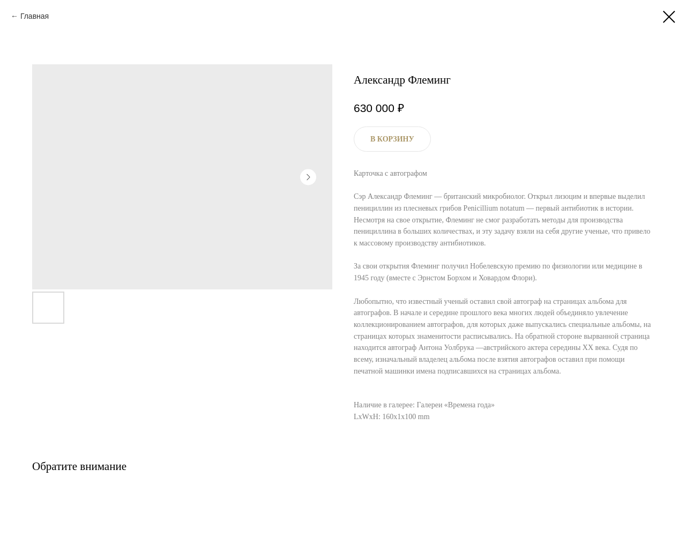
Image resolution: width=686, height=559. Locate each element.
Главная (34, 16)
